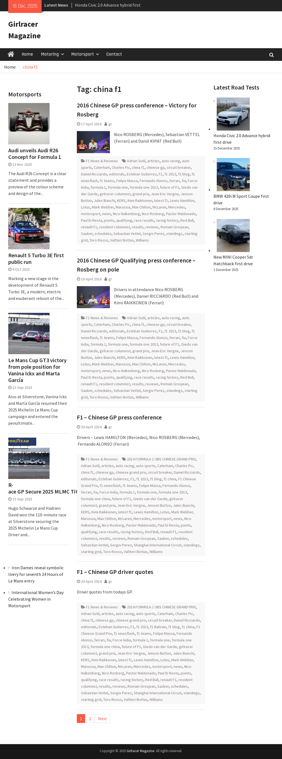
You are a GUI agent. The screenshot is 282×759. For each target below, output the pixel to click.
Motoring (50, 54)
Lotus (85, 207)
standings (174, 233)
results (137, 226)
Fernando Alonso (153, 180)
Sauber (87, 233)
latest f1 (161, 200)
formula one (118, 187)
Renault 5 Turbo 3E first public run (36, 258)
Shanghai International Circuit (157, 545)
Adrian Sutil (136, 160)
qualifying (124, 220)
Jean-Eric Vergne (165, 193)
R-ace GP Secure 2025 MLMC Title (38, 488)
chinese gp (156, 167)
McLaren (159, 207)
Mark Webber (103, 207)
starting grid (91, 551)
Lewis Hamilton (182, 200)
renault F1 (89, 226)
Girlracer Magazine (140, 751)
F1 (160, 174)
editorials (117, 174)
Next (102, 718)
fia (184, 180)
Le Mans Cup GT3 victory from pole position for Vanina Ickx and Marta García (37, 370)
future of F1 (169, 187)
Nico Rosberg (153, 213)
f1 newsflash (110, 485)
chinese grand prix (131, 472)
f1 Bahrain (158, 626)
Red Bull (187, 220)
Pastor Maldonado (181, 213)
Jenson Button (159, 505)
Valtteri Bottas (122, 240)
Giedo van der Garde (150, 498)
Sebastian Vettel (127, 233)
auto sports (145, 465)
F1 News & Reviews (102, 160)
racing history (167, 220)
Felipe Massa (127, 180)
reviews (152, 226)
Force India (108, 492)
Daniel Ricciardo (94, 174)
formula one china (95, 498)
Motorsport (82, 54)
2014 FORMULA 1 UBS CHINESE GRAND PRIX (161, 459)
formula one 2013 (144, 187)
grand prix (140, 193)
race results (144, 220)
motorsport (90, 213)
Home (27, 54)
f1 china (170, 478)
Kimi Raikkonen (140, 200)
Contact (114, 54)
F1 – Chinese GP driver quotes (115, 572)
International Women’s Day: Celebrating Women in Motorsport (36, 599)
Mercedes (176, 207)
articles (153, 160)
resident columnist (114, 226)
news (106, 213)
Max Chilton (141, 207)
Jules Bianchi (104, 200)
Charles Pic (121, 167)
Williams (142, 240)
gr (110, 123)
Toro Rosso (99, 240)
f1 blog (184, 174)
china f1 (138, 167)
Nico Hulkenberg (126, 213)
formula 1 (98, 187)
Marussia (123, 207)
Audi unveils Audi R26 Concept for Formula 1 (34, 153)
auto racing (171, 160)
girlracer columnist (115, 193)
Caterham (102, 167)
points (109, 220)
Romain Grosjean (174, 226)
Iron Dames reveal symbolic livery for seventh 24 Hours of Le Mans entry (36, 574)
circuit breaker (179, 167)
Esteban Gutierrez (142, 174)
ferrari (174, 180)
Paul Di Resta (91, 220)
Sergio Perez (153, 233)
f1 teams (107, 180)
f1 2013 (170, 174)
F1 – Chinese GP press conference (119, 417)
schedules (103, 233)
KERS (121, 200)
